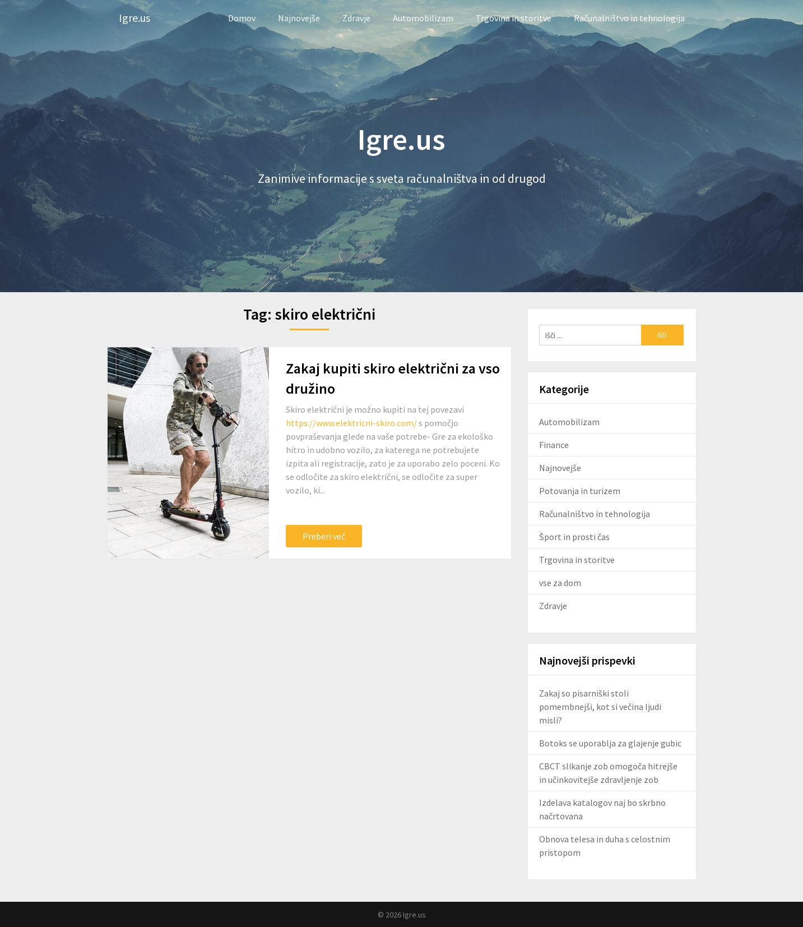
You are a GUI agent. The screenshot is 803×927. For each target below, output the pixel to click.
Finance (554, 444)
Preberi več (324, 536)
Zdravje (356, 18)
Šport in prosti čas (574, 536)
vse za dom (560, 582)
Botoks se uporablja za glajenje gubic (610, 743)
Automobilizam (423, 18)
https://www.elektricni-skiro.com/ (351, 422)
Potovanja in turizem (579, 490)
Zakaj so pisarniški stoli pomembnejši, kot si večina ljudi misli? (600, 707)
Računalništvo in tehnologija (629, 18)
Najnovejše (299, 18)
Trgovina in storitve (513, 18)
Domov (242, 18)
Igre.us (134, 18)
